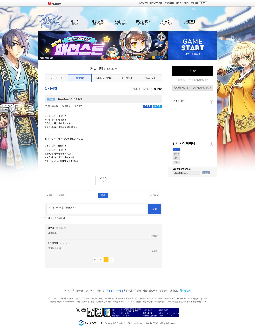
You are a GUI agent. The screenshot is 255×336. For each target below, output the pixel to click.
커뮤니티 (146, 89)
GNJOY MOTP (181, 88)
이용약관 (79, 290)
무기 (176, 150)
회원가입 (182, 80)
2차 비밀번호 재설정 (202, 88)
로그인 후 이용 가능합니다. (96, 209)
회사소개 (68, 290)
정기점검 (174, 290)
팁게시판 (80, 78)
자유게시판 (56, 78)
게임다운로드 (192, 54)
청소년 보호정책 (133, 290)
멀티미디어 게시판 (103, 78)
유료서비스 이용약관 (94, 290)
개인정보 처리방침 (114, 290)
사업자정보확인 (83, 301)
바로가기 (206, 173)
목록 (103, 195)
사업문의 (186, 290)
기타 (176, 162)
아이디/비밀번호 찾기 (198, 80)
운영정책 (163, 290)
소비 (176, 158)
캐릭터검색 (150, 78)
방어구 (176, 154)
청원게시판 (126, 78)
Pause (165, 57)
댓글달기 (155, 236)
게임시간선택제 (150, 290)
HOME (134, 89)
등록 (155, 209)
